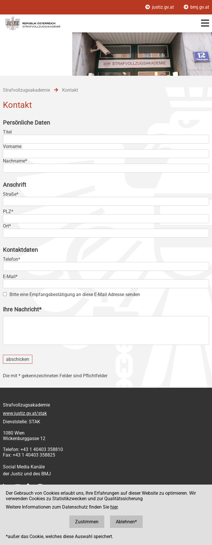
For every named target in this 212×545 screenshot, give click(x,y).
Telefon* (11, 259)
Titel (7, 132)
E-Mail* (10, 276)
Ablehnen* (126, 521)
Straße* (10, 194)
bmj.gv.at (196, 7)
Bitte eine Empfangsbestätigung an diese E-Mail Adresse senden (75, 294)
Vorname (12, 146)
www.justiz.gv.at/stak (25, 413)
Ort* (7, 226)
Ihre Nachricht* (22, 309)
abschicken (17, 359)
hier (114, 507)
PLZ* (8, 211)
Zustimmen (86, 521)
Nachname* (15, 161)
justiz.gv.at (160, 7)
